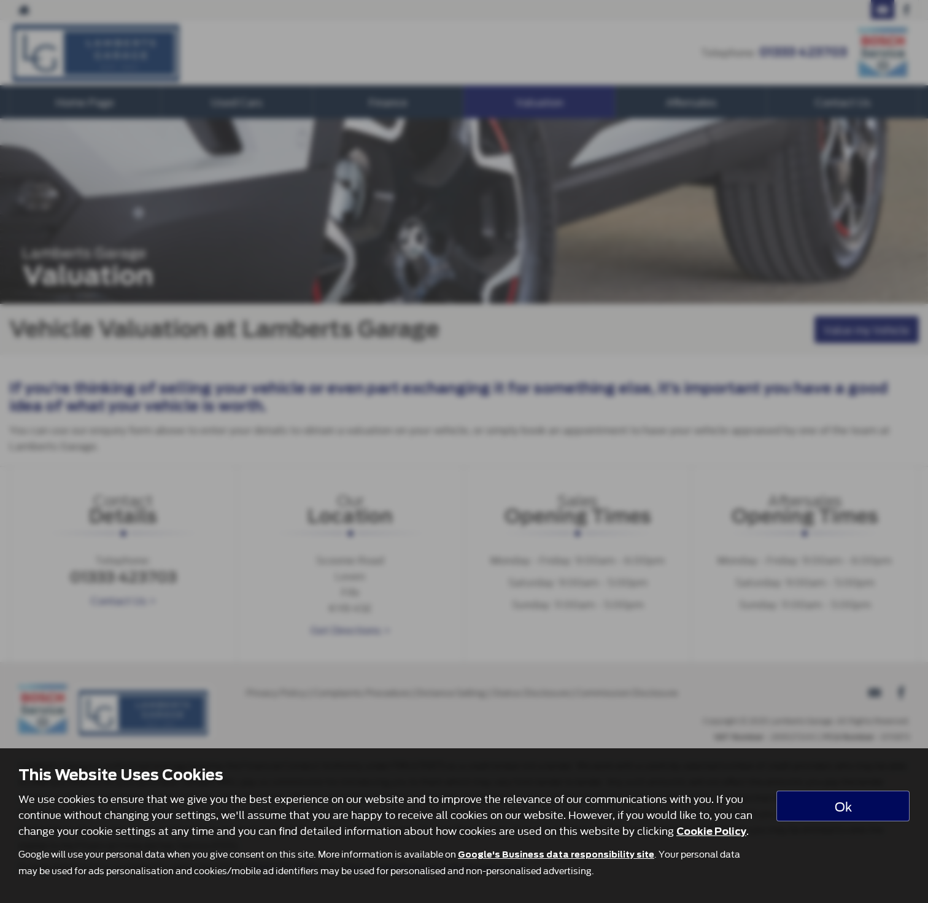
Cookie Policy (711, 831)
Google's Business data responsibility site (556, 854)
